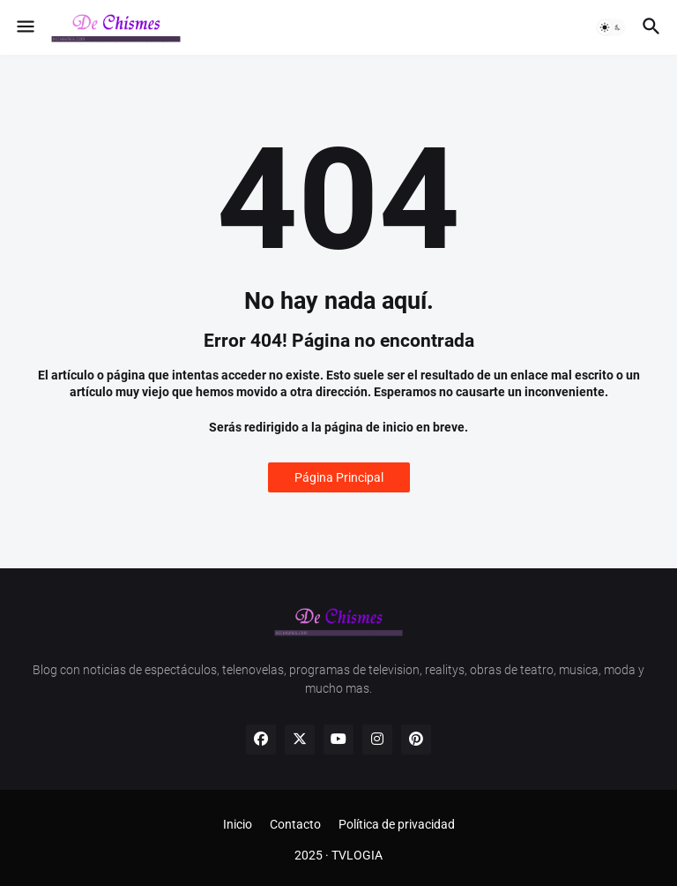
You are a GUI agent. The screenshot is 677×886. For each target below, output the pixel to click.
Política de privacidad (396, 824)
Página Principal (338, 477)
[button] (24, 27)
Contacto (295, 824)
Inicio (237, 824)
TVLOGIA (357, 855)
